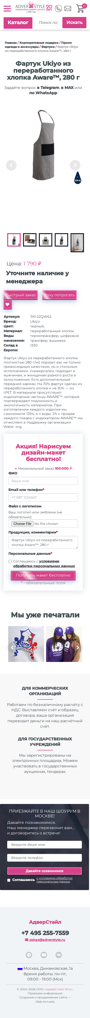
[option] (43, 146)
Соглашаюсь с (44, 563)
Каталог (18, 22)
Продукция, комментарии (33, 532)
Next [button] (75, 165)
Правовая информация (45, 993)
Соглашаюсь (44, 880)
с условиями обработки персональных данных (54, 879)
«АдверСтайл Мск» (58, 989)
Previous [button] (11, 165)
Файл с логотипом (24, 506)
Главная (11, 42)
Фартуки (48, 47)
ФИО (12, 473)
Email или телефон (26, 490)
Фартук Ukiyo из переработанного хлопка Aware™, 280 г (43, 542)
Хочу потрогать (59, 295)
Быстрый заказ (21, 295)
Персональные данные (30, 553)
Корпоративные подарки (39, 42)
